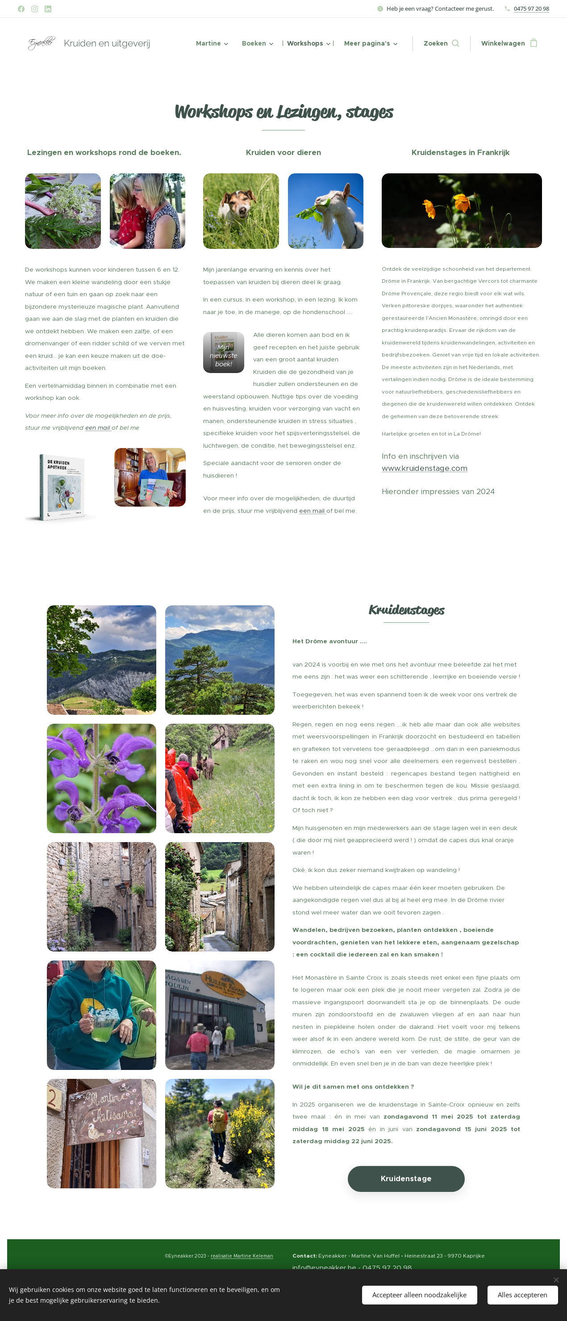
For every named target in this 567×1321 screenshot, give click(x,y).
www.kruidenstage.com (424, 468)
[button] (441, 43)
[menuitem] (211, 43)
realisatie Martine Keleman (242, 1256)
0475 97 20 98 (531, 8)
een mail (98, 428)
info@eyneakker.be (324, 1267)
